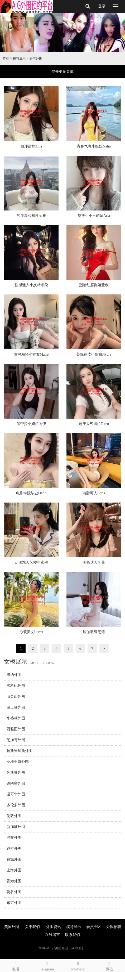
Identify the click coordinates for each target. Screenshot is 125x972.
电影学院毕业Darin (31, 493)
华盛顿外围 (16, 718)
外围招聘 (113, 927)
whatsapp (78, 965)
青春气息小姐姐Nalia (93, 146)
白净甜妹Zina (31, 146)
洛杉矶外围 (16, 686)
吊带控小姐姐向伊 (31, 424)
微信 (109, 965)
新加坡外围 (16, 827)
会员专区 (93, 927)
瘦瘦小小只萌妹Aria (94, 216)
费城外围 (14, 859)
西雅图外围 (16, 729)
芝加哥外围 (16, 740)
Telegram (47, 965)
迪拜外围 (14, 848)
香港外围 (36, 58)
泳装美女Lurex (31, 632)
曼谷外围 (14, 892)
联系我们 (72, 935)
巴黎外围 (14, 838)
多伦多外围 (16, 805)
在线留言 (52, 935)
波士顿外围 (16, 707)
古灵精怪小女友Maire (31, 354)
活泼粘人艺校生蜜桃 (31, 563)
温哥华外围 (16, 794)
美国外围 (11, 927)
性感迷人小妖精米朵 (31, 285)
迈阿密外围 (16, 783)
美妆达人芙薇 (94, 563)
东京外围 (14, 903)
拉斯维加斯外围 (19, 751)
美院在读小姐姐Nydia (93, 354)
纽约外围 (14, 675)
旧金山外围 (16, 696)
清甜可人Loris (94, 493)
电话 (15, 965)
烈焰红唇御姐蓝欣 (94, 285)
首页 (6, 58)
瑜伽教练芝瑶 (94, 632)
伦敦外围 (14, 816)
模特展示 (19, 58)
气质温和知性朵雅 (31, 216)
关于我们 (32, 927)
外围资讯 (53, 927)
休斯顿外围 (16, 772)
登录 (101, 6)
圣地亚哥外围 (18, 762)
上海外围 (14, 870)
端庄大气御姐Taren (94, 424)
